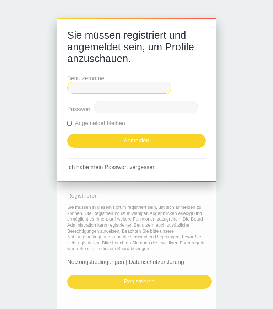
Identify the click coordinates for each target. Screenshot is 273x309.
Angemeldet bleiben (96, 123)
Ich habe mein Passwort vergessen (111, 167)
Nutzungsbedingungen (95, 262)
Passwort (79, 109)
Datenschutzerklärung (156, 262)
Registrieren (139, 281)
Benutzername (85, 78)
